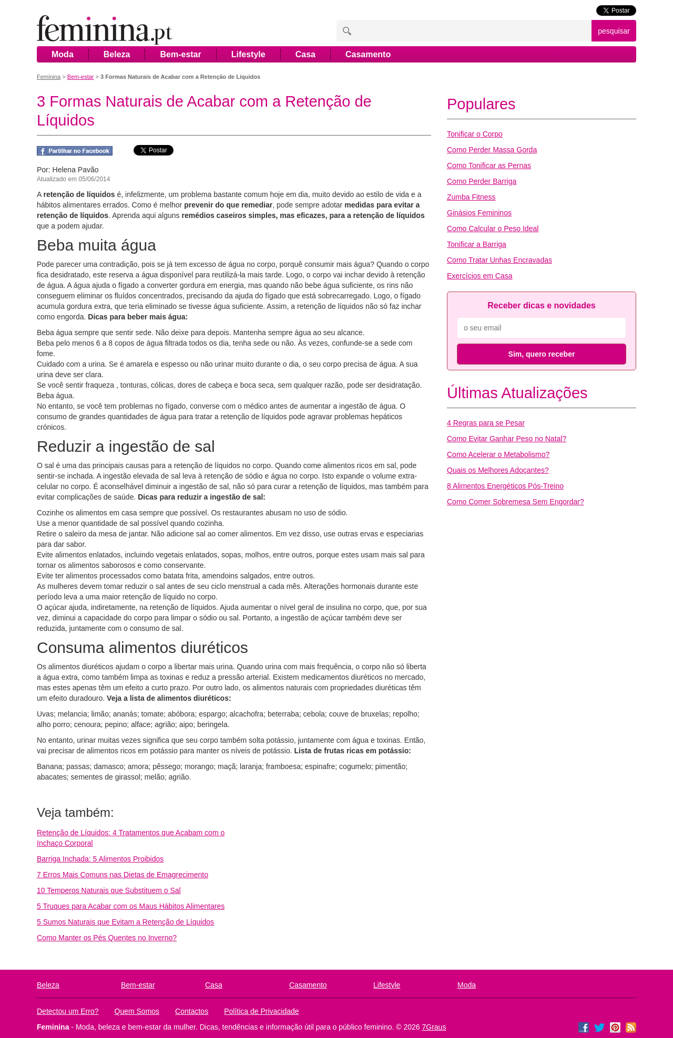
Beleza (117, 54)
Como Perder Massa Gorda (492, 150)
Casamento (368, 54)
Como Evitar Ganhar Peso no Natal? (506, 438)
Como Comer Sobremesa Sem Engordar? (515, 501)
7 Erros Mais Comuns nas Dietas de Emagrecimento (122, 874)
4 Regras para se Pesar (486, 423)
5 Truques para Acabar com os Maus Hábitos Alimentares (131, 906)
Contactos (191, 1011)
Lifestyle (248, 54)
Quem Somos (137, 1011)
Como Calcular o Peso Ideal (492, 228)
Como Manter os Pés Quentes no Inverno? (107, 937)
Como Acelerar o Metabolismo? (498, 454)
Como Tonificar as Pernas (489, 165)
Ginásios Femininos (479, 213)
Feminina (48, 77)
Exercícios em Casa (479, 276)
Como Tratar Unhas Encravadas (499, 260)
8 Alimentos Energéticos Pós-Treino (505, 486)
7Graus (434, 1027)
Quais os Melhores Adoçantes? (498, 470)
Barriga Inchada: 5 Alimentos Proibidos (100, 859)
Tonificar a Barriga (476, 244)
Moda (63, 54)
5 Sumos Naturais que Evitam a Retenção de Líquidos (125, 922)
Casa (305, 54)
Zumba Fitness (471, 197)
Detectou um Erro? (68, 1011)
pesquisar (614, 31)
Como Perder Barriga (481, 181)
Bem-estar (180, 54)
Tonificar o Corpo (475, 134)
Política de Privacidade (261, 1011)
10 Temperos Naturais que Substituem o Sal (109, 890)
